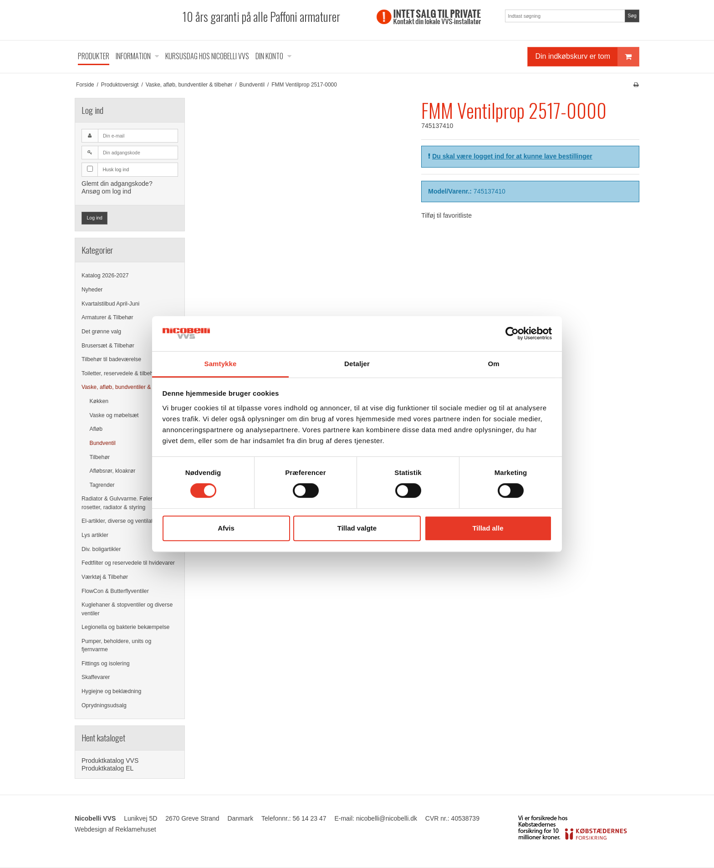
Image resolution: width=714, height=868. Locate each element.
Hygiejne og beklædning (111, 691)
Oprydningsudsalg (104, 705)
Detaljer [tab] (357, 364)
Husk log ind (116, 169)
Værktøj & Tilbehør (105, 577)
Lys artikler (95, 535)
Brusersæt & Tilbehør (108, 345)
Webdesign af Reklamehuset (115, 829)
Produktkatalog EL (107, 768)
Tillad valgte (357, 528)
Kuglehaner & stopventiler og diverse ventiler (127, 609)
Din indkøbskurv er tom (587, 56)
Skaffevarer (96, 677)
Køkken (99, 401)
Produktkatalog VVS (110, 760)
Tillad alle (487, 528)
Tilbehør (100, 457)
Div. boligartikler (101, 549)
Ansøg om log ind (106, 191)
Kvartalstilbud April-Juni (110, 304)
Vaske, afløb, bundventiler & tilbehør (126, 387)
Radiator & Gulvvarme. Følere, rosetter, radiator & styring (119, 502)
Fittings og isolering (106, 663)
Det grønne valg (101, 331)
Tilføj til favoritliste (446, 215)
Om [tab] (493, 364)
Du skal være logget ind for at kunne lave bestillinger (512, 156)
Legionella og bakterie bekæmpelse (125, 627)
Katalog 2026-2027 (105, 275)
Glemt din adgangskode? (117, 183)
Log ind (94, 217)
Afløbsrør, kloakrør (113, 471)
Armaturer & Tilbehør (107, 317)
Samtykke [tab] (220, 364)
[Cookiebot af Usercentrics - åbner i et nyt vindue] (512, 334)
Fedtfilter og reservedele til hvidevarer (128, 563)
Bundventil (103, 443)
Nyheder (92, 289)
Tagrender (102, 485)
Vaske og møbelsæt (114, 415)
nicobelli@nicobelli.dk (386, 818)
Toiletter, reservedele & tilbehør (120, 373)
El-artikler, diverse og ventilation (121, 521)
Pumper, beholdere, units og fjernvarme (116, 645)
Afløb (96, 429)
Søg (631, 15)
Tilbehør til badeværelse (111, 359)
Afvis (226, 528)
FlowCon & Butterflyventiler (115, 591)
